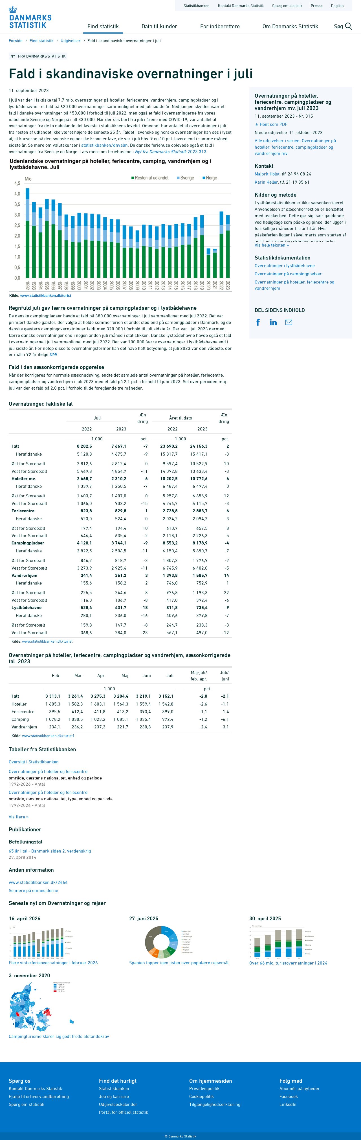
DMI (53, 354)
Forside (16, 40)
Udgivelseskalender (118, 1104)
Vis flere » (19, 816)
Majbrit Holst (267, 173)
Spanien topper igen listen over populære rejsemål (178, 944)
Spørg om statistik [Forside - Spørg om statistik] (287, 5)
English (337, 5)
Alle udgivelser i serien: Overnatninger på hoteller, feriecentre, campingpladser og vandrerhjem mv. (295, 147)
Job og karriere (114, 1096)
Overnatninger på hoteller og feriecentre (55, 778)
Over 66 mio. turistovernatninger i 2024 (288, 944)
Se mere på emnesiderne (33, 890)
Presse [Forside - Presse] (317, 5)
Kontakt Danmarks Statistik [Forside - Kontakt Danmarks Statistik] (241, 5)
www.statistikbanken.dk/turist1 (48, 735)
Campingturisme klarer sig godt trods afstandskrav (59, 1010)
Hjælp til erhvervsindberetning (39, 1096)
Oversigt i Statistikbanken (34, 761)
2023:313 (170, 151)
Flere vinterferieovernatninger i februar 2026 (53, 944)
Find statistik (103, 26)
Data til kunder (159, 26)
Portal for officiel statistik (123, 1112)
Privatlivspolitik (204, 1088)
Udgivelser (70, 40)
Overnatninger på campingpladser (288, 273)
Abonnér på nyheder (299, 1088)
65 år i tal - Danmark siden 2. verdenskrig (50, 850)
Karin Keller (266, 181)
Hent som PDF (273, 124)
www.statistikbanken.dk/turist (45, 295)
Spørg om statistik (26, 1104)
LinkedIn (287, 1104)
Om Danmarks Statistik (290, 26)
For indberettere (220, 26)
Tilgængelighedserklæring (214, 1104)
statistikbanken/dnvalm (104, 145)
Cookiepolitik (201, 1096)
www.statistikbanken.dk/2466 (38, 882)
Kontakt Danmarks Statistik (35, 1088)
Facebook (288, 1096)
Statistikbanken (197, 5)
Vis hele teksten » (272, 244)
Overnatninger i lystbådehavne (285, 265)
